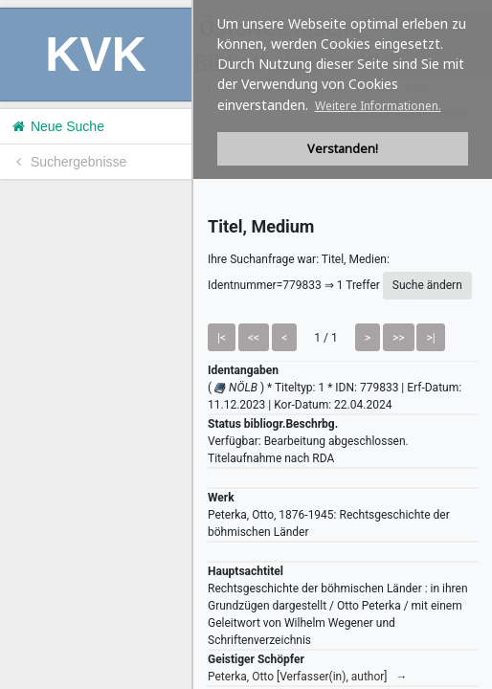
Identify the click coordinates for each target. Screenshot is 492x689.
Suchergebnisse (68, 161)
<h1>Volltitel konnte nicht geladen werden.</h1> (342, 344)
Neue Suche (57, 126)
